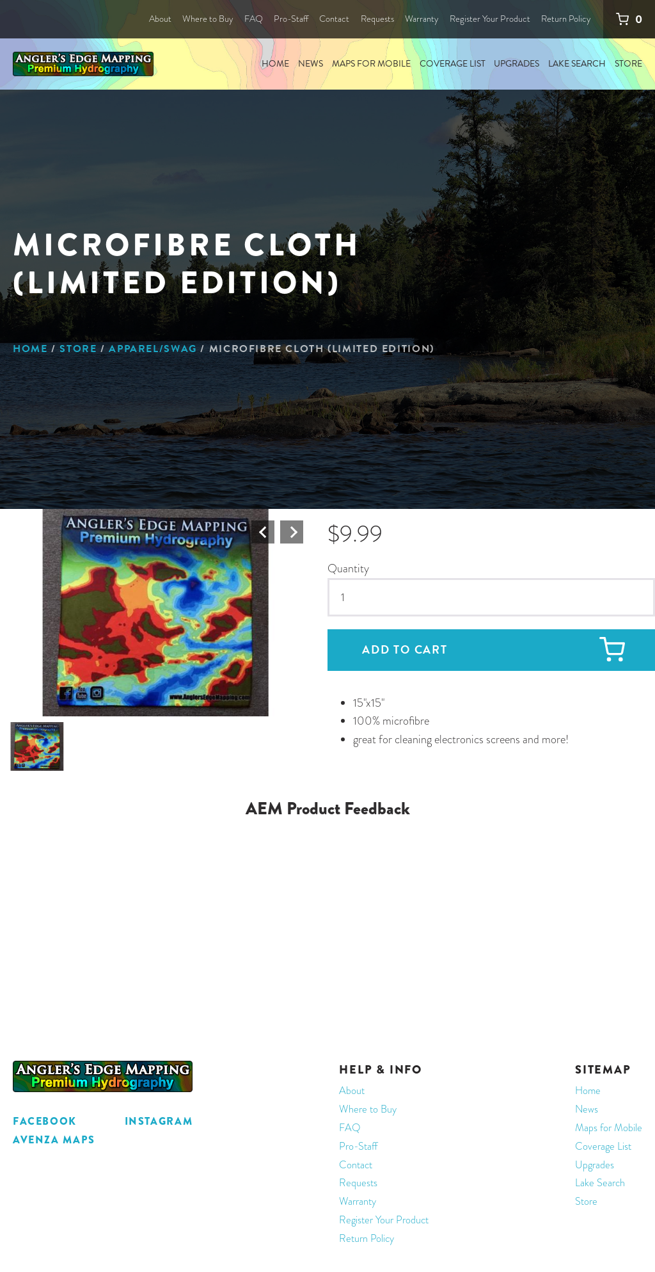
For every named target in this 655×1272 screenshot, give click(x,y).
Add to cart (405, 649)
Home (30, 349)
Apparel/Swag (152, 349)
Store (78, 349)
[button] (156, 613)
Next (291, 531)
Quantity (348, 568)
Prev (262, 531)
